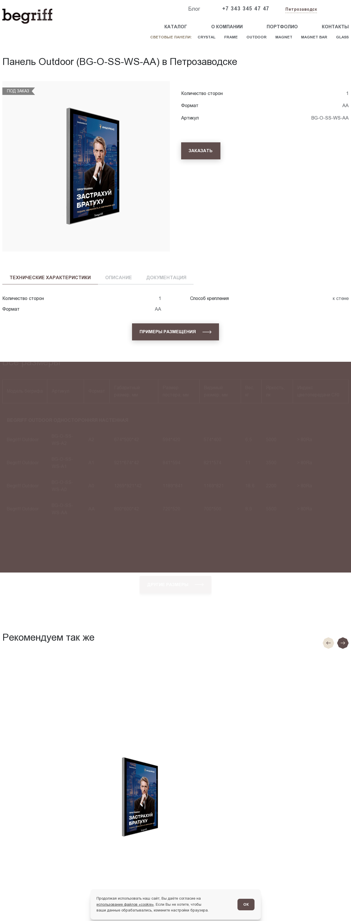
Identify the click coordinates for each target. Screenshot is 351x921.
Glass (342, 37)
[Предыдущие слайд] (328, 643)
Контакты (335, 26)
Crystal (207, 37)
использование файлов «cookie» (125, 904)
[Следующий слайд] (343, 643)
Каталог (175, 26)
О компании (227, 26)
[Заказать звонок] (335, 8)
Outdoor (256, 37)
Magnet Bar (314, 37)
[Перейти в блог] (336, 906)
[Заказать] (200, 150)
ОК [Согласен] (246, 904)
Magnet (283, 37)
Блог (194, 9)
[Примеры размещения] (175, 331)
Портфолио (282, 26)
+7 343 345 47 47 (246, 9)
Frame (231, 37)
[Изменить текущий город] (300, 9)
